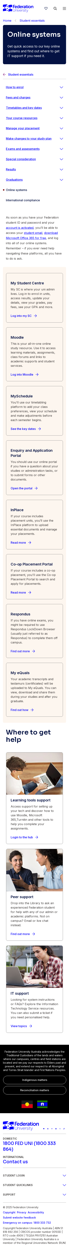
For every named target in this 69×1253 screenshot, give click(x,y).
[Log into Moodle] (24, 374)
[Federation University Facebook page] (48, 1129)
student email (33, 233)
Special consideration (21, 159)
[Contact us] (15, 1162)
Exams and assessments (23, 149)
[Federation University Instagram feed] (52, 1129)
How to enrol (15, 87)
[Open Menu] (64, 8)
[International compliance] (34, 200)
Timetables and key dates (24, 108)
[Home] (18, 8)
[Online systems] (34, 190)
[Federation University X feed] (60, 1129)
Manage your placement (23, 128)
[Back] (15, 20)
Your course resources (21, 118)
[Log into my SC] (24, 316)
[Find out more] (23, 651)
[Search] (55, 8)
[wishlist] (46, 8)
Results (11, 169)
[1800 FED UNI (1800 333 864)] (34, 1146)
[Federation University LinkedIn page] (56, 1129)
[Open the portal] (24, 488)
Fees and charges (18, 97)
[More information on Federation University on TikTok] (64, 1129)
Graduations (14, 179)
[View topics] (21, 1026)
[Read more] (21, 542)
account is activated (19, 228)
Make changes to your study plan (29, 138)
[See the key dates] (26, 429)
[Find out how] (22, 710)
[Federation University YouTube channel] (44, 1129)
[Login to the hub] (24, 837)
